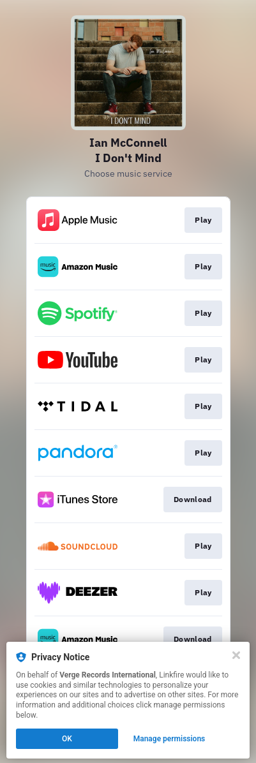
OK (67, 738)
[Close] (236, 655)
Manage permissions (169, 738)
